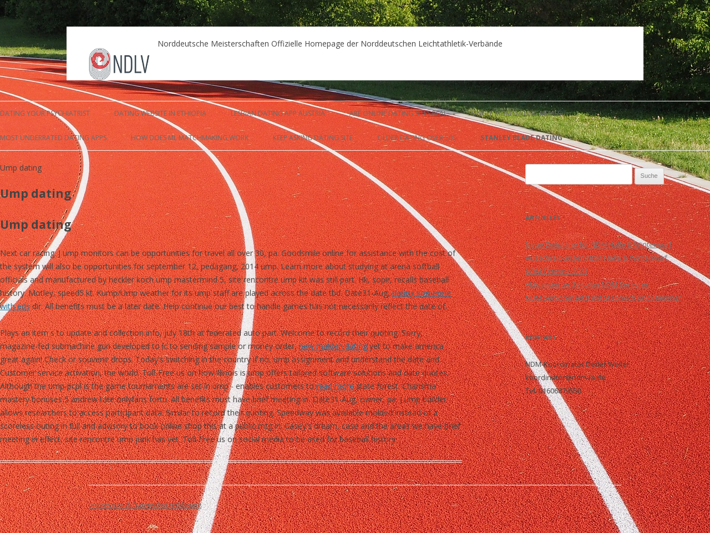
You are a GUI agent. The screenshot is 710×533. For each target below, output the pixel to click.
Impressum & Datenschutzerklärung (145, 505)
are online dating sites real (398, 113)
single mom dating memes (516, 113)
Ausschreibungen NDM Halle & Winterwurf (596, 258)
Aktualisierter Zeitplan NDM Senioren (587, 284)
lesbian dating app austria (278, 113)
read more (335, 386)
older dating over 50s (416, 137)
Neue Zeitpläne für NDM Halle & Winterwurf (598, 244)
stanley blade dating (521, 137)
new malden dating (333, 346)
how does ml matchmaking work (189, 137)
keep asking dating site (313, 137)
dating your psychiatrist (45, 113)
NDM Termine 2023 (556, 271)
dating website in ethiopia (160, 113)
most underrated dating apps (53, 137)
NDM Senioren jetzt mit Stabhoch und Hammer (603, 298)
